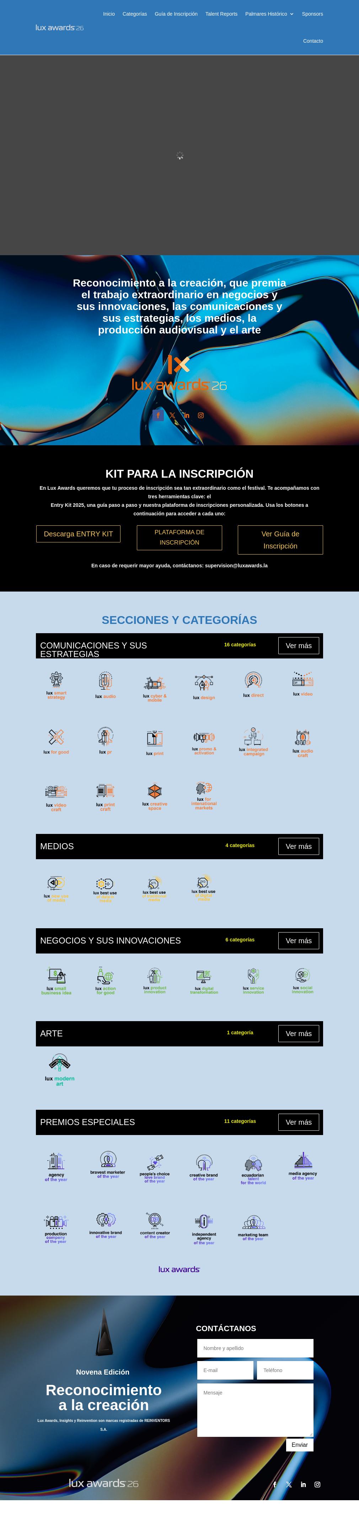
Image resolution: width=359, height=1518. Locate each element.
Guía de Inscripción (176, 14)
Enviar (300, 1445)
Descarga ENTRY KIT (78, 534)
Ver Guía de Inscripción (281, 540)
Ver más (299, 646)
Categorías (135, 14)
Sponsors (312, 14)
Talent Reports (221, 14)
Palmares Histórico (266, 14)
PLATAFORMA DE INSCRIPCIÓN (179, 537)
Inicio (109, 14)
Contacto (313, 41)
